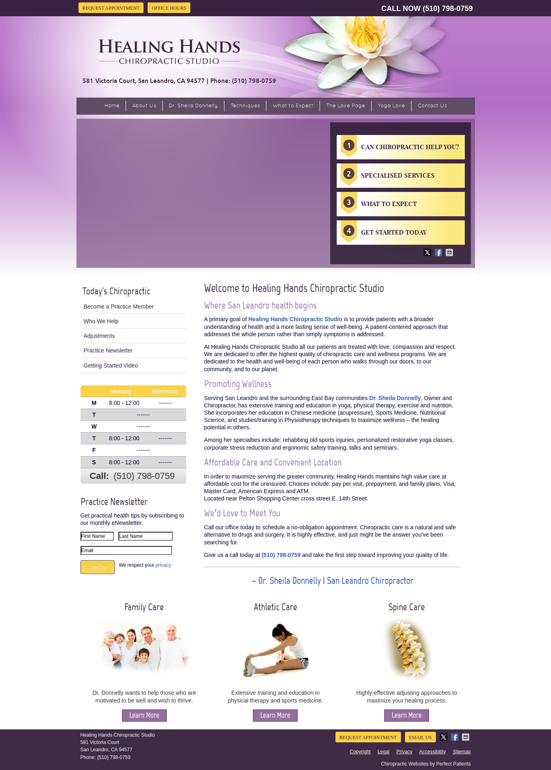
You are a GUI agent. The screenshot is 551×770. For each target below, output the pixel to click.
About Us (144, 106)
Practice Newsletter (108, 350)
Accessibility (432, 752)
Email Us (420, 737)
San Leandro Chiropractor (370, 580)
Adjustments (99, 336)
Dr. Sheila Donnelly (193, 106)
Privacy (404, 752)
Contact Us (432, 106)
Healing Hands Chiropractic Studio (295, 319)
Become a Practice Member (119, 306)
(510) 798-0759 (448, 8)
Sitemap (461, 752)
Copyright (360, 752)
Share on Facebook (439, 252)
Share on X (428, 252)
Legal (383, 752)
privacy (163, 565)
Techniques (245, 106)
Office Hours (169, 8)
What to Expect (293, 106)
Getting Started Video (111, 365)
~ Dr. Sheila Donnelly (287, 580)
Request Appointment (111, 8)
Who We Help (101, 321)
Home (112, 106)
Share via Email (450, 252)
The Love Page (345, 106)
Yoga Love (391, 106)
